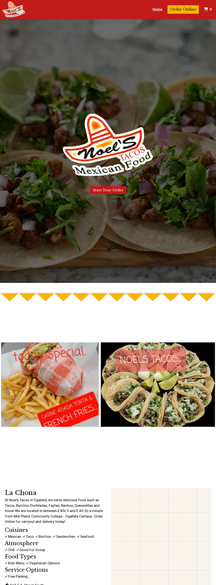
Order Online (183, 9)
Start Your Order (108, 190)
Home (157, 9)
